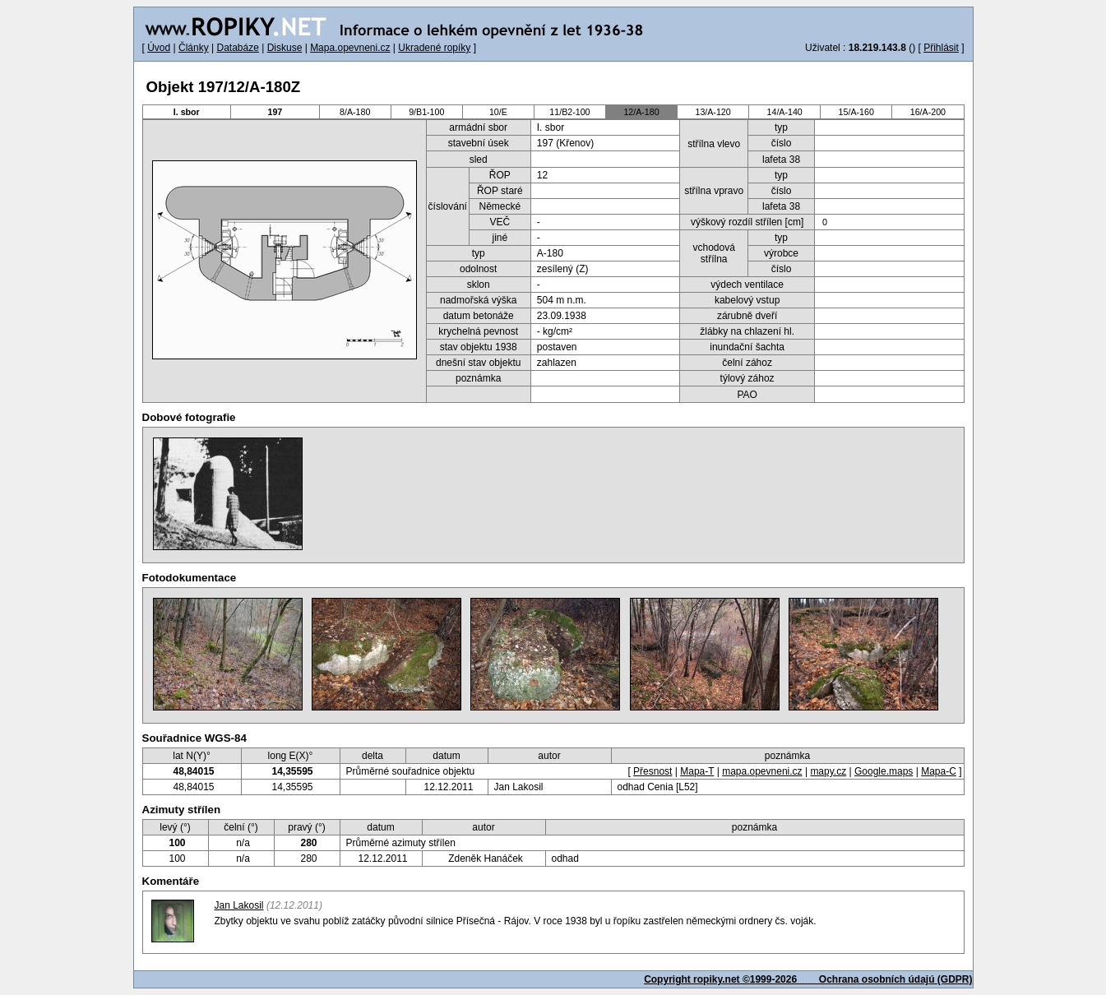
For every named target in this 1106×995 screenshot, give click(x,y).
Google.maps (883, 771)
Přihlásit (941, 47)
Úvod (158, 47)
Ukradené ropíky (434, 47)
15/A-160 (856, 112)
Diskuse (285, 47)
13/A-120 (712, 112)
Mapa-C (938, 771)
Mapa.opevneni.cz (350, 47)
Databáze (237, 47)
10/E (498, 112)
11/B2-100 (569, 112)
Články (193, 47)
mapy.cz (828, 771)
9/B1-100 (426, 112)
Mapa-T (697, 771)
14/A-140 (785, 112)
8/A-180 (355, 112)
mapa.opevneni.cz (762, 771)
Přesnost (652, 771)
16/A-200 (928, 112)
